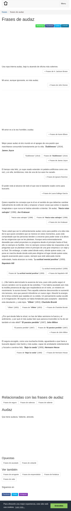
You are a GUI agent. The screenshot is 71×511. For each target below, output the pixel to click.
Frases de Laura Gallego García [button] (55, 193)
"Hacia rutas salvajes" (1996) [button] (22, 217)
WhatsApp (40, 26)
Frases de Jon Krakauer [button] (58, 222)
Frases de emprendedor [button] (31, 474)
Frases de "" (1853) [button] (32, 307)
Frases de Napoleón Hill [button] (58, 273)
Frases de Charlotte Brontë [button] (57, 307)
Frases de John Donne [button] (59, 85)
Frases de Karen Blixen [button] (59, 134)
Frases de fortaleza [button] (51, 474)
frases (4, 12)
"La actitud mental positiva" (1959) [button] (55, 269)
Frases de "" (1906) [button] (29, 353)
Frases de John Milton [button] (59, 332)
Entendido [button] (59, 506)
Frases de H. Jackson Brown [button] (57, 71)
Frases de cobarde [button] (29, 463)
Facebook (49, 26)
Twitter (57, 26)
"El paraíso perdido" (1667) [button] (24, 328)
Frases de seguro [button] (10, 403)
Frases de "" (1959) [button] (26, 273)
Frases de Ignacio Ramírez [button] (57, 177)
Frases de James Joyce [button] (59, 160)
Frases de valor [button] (9, 479)
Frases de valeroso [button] (27, 403)
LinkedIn (65, 26)
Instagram (23, 494)
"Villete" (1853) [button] (13, 307)
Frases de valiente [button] (45, 403)
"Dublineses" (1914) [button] (32, 156)
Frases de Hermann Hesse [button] (57, 353)
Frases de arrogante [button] (11, 474)
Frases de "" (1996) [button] (52, 217)
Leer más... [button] (20, 507)
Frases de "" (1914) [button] (56, 156)
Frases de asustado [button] (10, 463)
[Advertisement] (30, 47)
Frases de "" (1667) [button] (53, 328)
